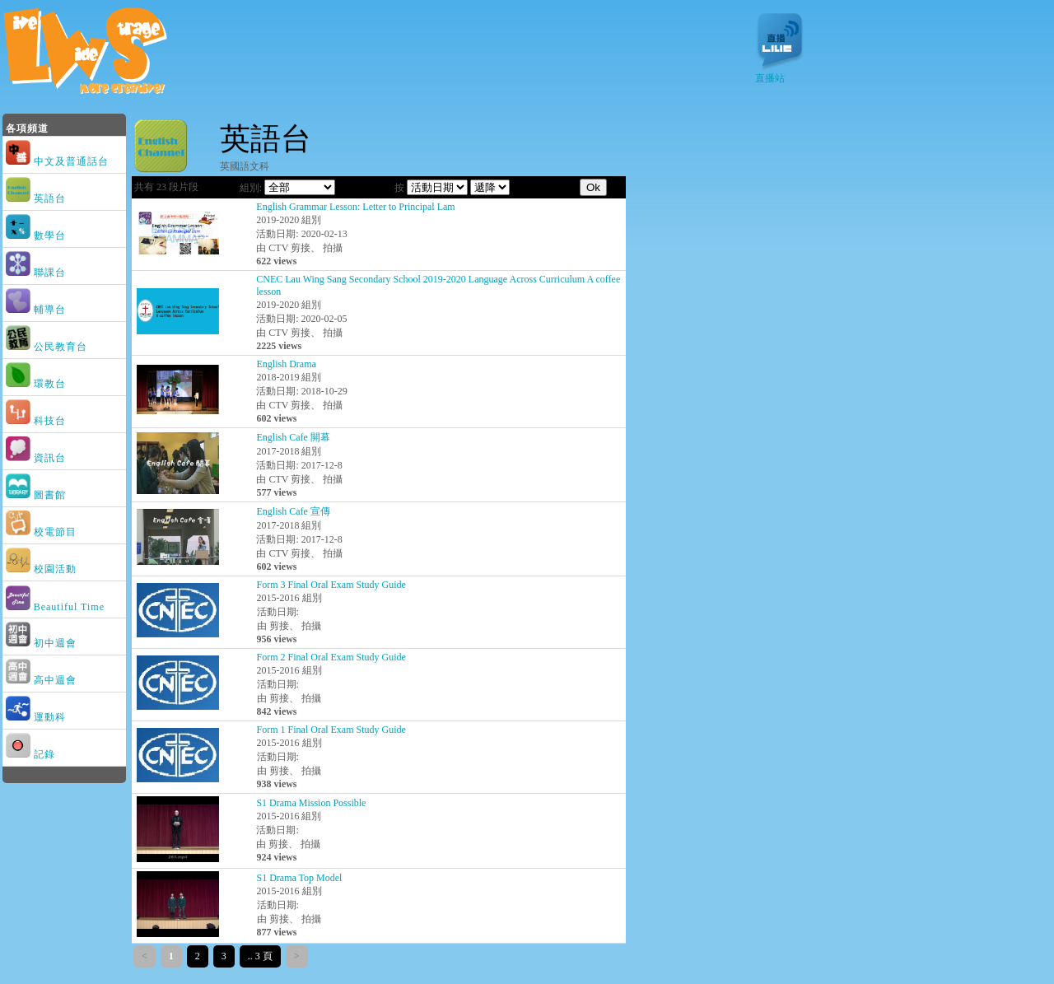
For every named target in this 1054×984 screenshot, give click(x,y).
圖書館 (37, 495)
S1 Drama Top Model (300, 878)
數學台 (37, 235)
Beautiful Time (57, 607)
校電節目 (43, 532)
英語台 (37, 198)
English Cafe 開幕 (292, 437)
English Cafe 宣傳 (292, 511)
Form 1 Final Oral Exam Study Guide (331, 729)
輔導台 (37, 309)
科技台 (37, 421)
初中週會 (43, 643)
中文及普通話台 (59, 161)
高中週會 (43, 680)
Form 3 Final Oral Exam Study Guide (331, 584)
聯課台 (37, 272)
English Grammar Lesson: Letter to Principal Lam (355, 206)
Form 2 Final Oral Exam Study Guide (331, 657)
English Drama (285, 364)
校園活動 (43, 569)
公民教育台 (48, 346)
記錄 (32, 754)
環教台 (37, 383)
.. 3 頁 (260, 956)
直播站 (779, 73)
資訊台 (37, 458)
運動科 (37, 717)
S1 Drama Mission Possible (311, 803)
